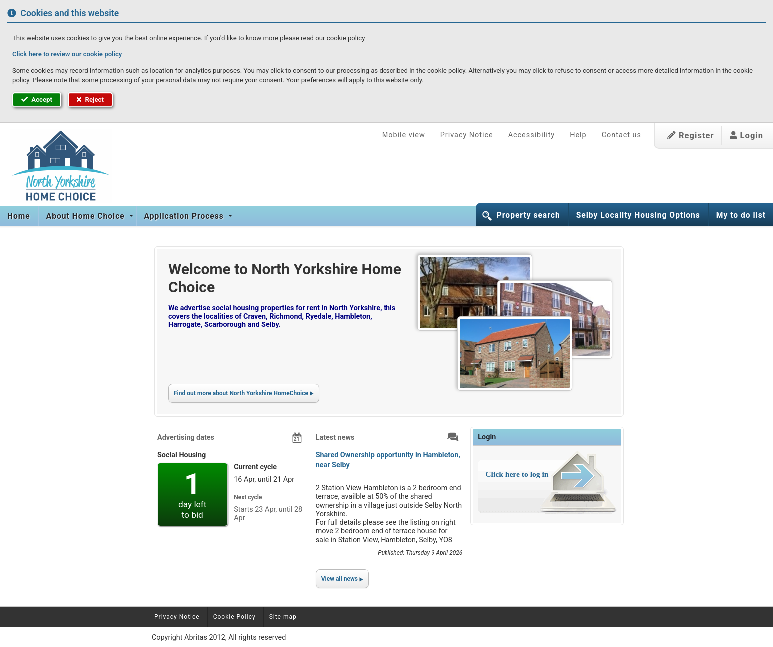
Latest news (335, 437)
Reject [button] (90, 99)
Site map (283, 616)
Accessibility (531, 135)
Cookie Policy (234, 616)
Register (690, 135)
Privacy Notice (466, 135)
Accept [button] (36, 99)
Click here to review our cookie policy (67, 54)
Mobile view (403, 135)
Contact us (621, 135)
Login (746, 135)
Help (578, 135)
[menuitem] (19, 216)
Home (18, 216)
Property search (528, 215)
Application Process (185, 216)
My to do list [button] (741, 215)
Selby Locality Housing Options (638, 215)
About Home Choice (86, 216)
